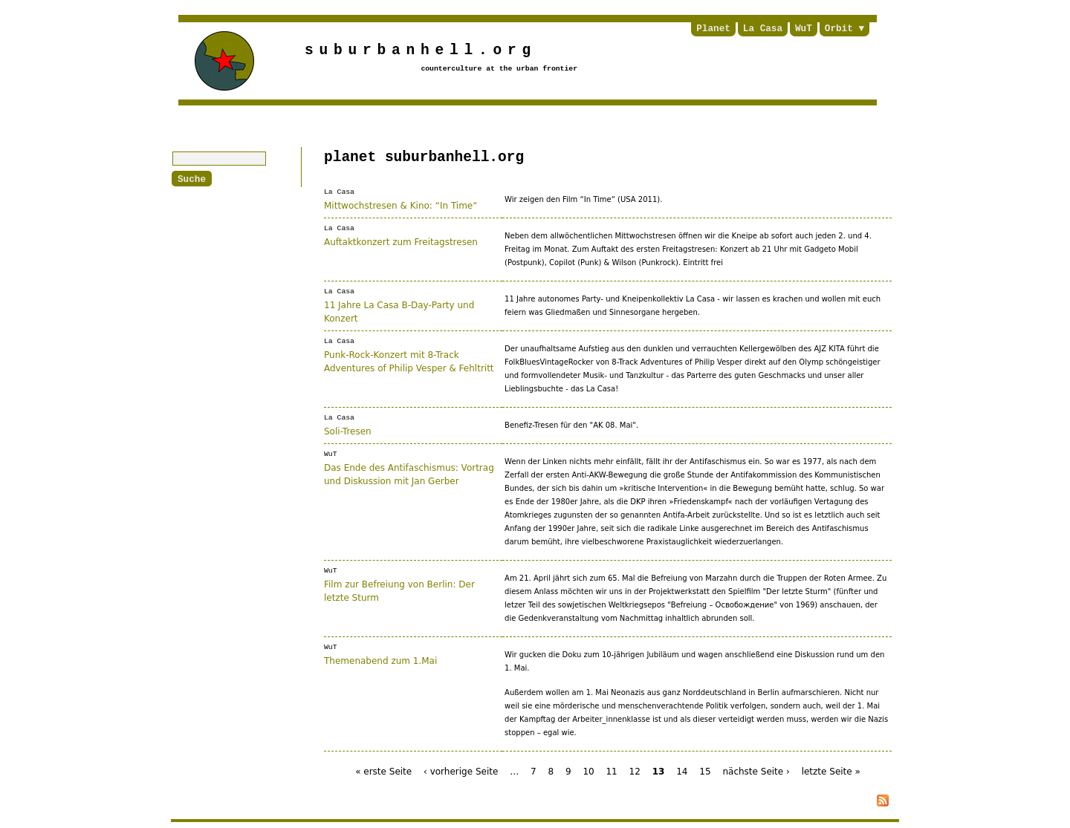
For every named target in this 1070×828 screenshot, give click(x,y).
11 (611, 771)
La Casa (762, 29)
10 (588, 771)
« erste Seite (383, 771)
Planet (713, 29)
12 (635, 771)
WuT (803, 29)
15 (704, 771)
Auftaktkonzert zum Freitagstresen (401, 241)
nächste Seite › (755, 771)
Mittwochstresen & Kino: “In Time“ (400, 205)
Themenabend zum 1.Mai (380, 660)
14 (681, 771)
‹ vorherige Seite (461, 771)
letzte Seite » (831, 771)
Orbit (839, 29)
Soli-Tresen (348, 431)
